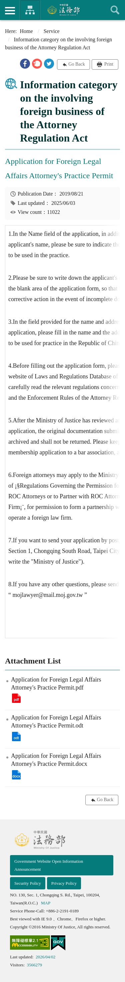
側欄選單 (10, 10)
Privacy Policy (64, 883)
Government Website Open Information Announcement (48, 865)
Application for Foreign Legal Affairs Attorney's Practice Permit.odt (16, 736)
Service (52, 31)
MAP (45, 902)
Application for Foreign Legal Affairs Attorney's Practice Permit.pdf (16, 698)
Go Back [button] (76, 64)
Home (26, 31)
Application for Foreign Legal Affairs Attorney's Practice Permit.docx (16, 774)
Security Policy (27, 883)
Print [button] (108, 64)
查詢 (115, 10)
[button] (25, 64)
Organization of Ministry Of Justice (30, 10)
